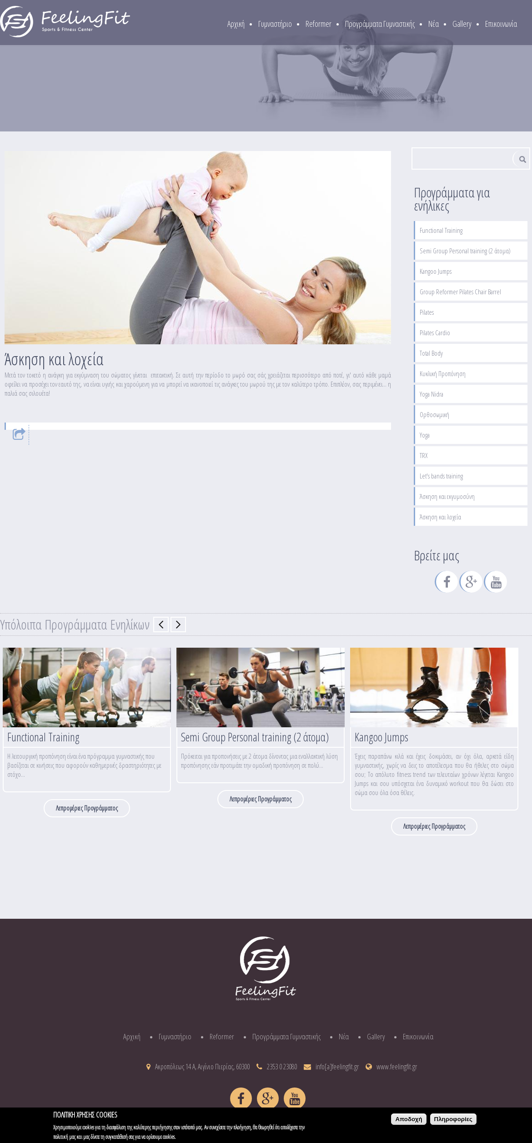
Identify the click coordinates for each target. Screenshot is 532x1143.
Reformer (318, 23)
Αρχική (236, 23)
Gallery (462, 23)
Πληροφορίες (453, 1121)
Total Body (431, 353)
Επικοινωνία (501, 23)
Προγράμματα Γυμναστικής (380, 23)
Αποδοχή (408, 1121)
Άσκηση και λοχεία (440, 516)
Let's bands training (441, 475)
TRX (423, 455)
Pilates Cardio (435, 332)
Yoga (425, 434)
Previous (161, 624)
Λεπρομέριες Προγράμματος (87, 808)
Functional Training (441, 230)
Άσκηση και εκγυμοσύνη (447, 496)
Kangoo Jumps (436, 271)
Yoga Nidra (431, 393)
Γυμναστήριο (275, 23)
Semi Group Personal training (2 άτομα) (465, 250)
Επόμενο (178, 624)
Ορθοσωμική (434, 414)
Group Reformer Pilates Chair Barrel (460, 291)
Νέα (433, 23)
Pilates (427, 312)
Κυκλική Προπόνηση (443, 373)
